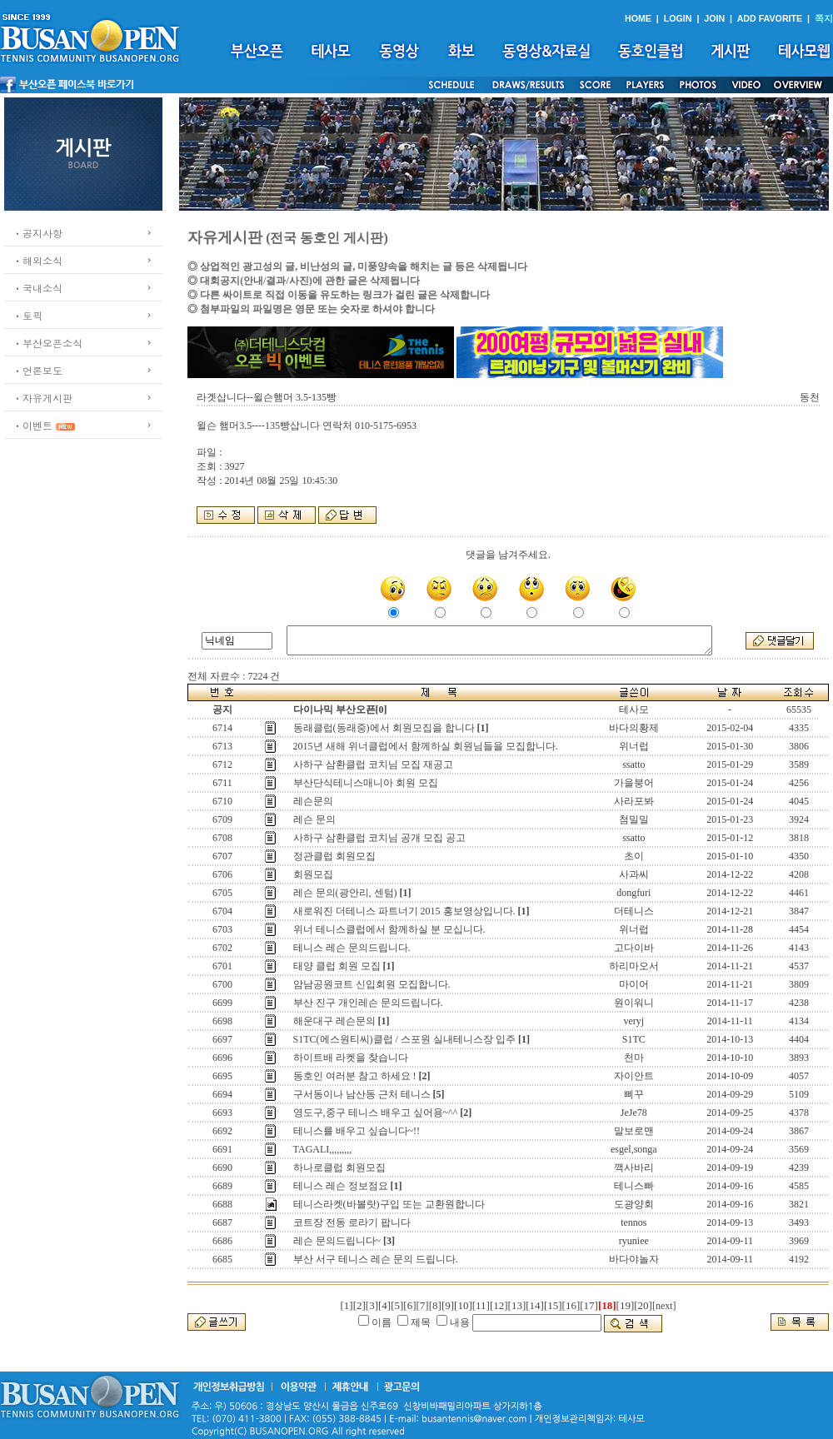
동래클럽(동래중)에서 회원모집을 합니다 (384, 728)
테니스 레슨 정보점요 (340, 1186)
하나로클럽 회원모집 (339, 1167)
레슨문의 (313, 801)
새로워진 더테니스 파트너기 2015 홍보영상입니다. (404, 911)
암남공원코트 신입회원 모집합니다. (372, 984)
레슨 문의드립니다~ (337, 1241)
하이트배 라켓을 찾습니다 (350, 1057)
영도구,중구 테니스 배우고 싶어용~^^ (375, 1112)
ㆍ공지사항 (37, 233)
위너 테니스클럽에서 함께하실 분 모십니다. (389, 929)
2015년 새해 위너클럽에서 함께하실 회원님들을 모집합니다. (425, 746)
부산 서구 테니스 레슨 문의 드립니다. (375, 1259)
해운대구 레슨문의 (334, 1021)
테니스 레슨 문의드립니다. (352, 948)
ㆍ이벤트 (32, 425)
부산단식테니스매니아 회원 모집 (365, 783)
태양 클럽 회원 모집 (337, 966)
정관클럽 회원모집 (334, 856)
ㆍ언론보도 (37, 370)
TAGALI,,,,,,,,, (322, 1149)
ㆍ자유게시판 (42, 398)
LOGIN (678, 18)
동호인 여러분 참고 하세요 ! (354, 1076)
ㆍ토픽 (27, 315)
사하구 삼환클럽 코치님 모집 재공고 (373, 764)
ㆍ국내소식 (37, 288)
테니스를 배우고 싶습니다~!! (356, 1131)
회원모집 (313, 874)
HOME (638, 18)
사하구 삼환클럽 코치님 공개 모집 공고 (379, 838)
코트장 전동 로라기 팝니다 (352, 1222)
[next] (664, 1306)
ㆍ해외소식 (37, 260)
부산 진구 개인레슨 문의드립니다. (368, 1002)
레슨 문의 (314, 819)
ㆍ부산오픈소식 (47, 343)
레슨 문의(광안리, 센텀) (345, 893)
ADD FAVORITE (770, 18)
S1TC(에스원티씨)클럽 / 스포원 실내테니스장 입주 (404, 1039)
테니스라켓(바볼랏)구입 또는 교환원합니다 (389, 1204)
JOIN (714, 18)
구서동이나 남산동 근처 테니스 (362, 1094)
